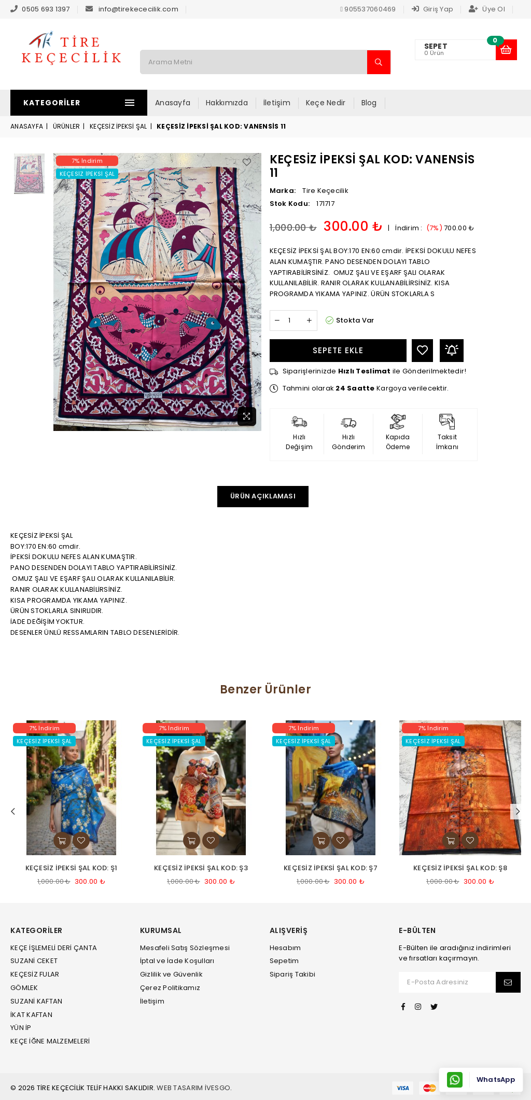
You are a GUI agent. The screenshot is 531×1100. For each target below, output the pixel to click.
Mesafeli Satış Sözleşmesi (185, 948)
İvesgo (218, 1088)
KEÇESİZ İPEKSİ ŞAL (118, 126)
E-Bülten (417, 930)
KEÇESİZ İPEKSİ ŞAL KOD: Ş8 (460, 868)
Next (518, 811)
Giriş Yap (433, 9)
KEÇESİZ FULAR (34, 974)
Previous (13, 811)
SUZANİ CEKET (34, 961)
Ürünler (66, 126)
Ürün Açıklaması (263, 496)
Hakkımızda (230, 103)
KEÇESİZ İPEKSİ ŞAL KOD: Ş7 (331, 868)
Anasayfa (175, 103)
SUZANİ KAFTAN (36, 1001)
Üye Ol (487, 9)
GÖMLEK (24, 988)
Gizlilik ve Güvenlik (171, 974)
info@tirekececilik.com (138, 9)
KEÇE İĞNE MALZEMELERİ (50, 1041)
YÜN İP (21, 1028)
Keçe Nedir (329, 103)
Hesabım (285, 948)
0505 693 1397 (45, 9)
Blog (372, 103)
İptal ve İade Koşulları (177, 961)
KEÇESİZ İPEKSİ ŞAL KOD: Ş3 (201, 868)
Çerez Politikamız (170, 988)
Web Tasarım (180, 1088)
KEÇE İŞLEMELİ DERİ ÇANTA (53, 948)
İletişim (280, 103)
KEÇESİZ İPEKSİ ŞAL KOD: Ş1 (71, 868)
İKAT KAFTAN (31, 1015)
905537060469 (368, 9)
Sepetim (284, 961)
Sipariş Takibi (293, 974)
